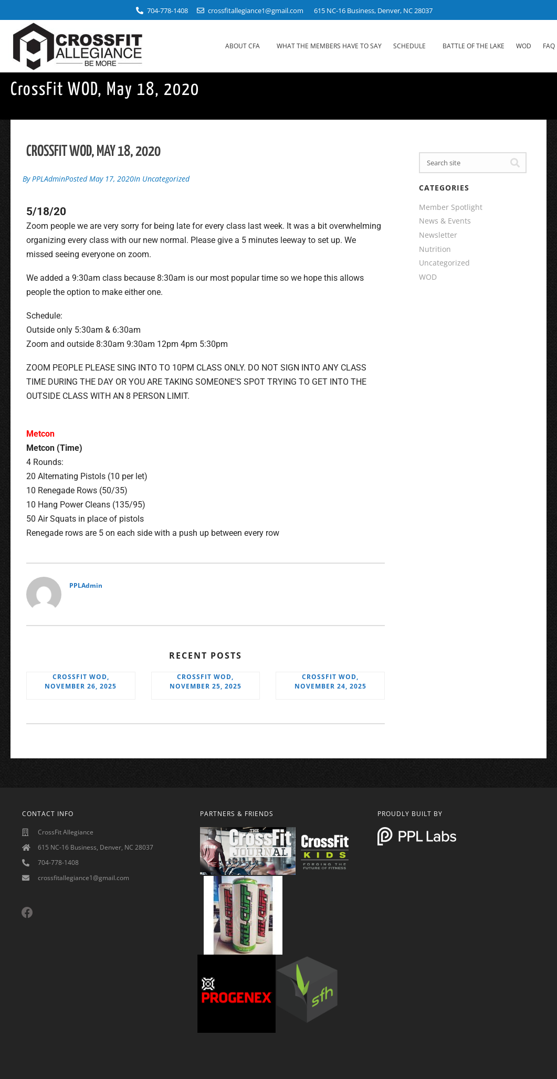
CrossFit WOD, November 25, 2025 (205, 679)
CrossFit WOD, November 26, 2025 (81, 679)
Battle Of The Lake (474, 45)
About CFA (245, 46)
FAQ (549, 45)
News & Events (445, 221)
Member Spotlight (450, 207)
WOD (523, 45)
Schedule (412, 46)
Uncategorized (166, 178)
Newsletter (438, 235)
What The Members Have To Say (329, 45)
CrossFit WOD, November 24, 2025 (330, 679)
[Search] (515, 162)
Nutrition (435, 249)
